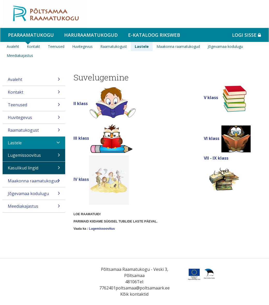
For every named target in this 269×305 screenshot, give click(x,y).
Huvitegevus (82, 46)
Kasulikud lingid (34, 169)
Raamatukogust (113, 46)
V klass (211, 97)
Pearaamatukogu (31, 35)
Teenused (56, 46)
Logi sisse (246, 35)
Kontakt (33, 46)
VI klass (212, 138)
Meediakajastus (20, 55)
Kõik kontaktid (134, 294)
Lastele (142, 46)
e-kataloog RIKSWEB (154, 35)
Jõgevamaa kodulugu (225, 46)
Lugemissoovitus (34, 156)
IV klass (81, 179)
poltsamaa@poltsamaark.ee (143, 288)
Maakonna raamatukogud (178, 46)
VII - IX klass (216, 158)
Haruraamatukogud (91, 35)
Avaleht (13, 46)
